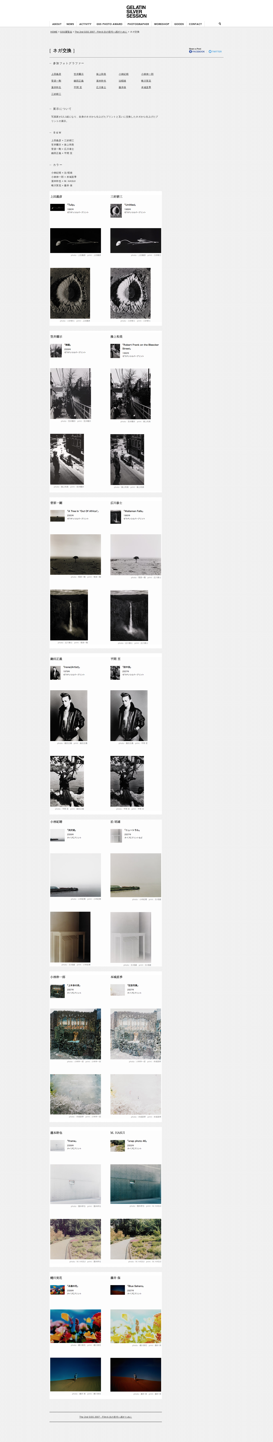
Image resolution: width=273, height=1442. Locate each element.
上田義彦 (56, 74)
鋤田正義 (79, 80)
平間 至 (78, 87)
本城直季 (146, 87)
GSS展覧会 (66, 31)
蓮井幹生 (56, 87)
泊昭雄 (122, 80)
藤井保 (122, 87)
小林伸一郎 (147, 74)
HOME (53, 31)
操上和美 (101, 74)
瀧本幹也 (101, 80)
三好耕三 (56, 94)
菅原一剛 (56, 80)
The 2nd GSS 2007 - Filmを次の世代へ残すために (101, 31)
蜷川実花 (146, 80)
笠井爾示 (79, 74)
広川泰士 (101, 87)
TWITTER (215, 51)
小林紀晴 (124, 74)
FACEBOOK (197, 51)
